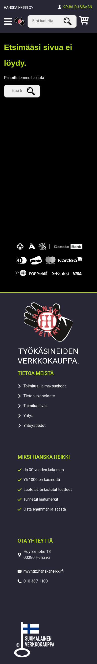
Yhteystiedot (35, 425)
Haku (68, 21)
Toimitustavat (35, 405)
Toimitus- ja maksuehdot (45, 386)
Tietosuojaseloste (39, 396)
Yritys (28, 415)
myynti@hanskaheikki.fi (44, 571)
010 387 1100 (36, 581)
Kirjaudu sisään (77, 7)
